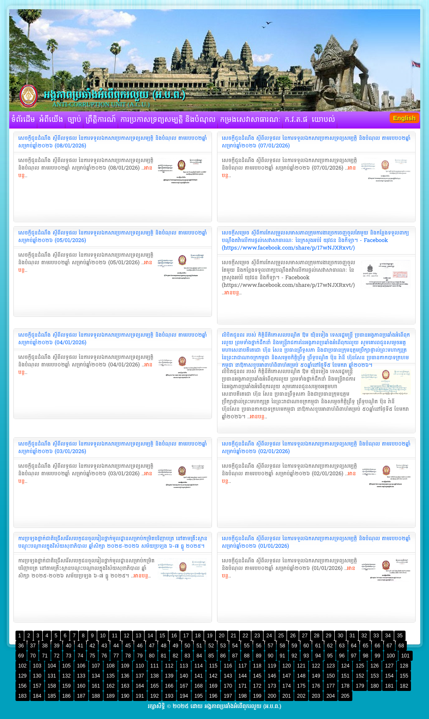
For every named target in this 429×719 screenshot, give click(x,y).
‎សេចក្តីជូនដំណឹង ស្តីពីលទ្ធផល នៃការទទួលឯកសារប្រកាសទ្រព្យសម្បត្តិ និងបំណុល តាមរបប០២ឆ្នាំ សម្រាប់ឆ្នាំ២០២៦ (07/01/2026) (316, 142)
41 (80, 646)
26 (292, 636)
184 (37, 696)
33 (376, 636)
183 (22, 696)
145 (257, 676)
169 (213, 686)
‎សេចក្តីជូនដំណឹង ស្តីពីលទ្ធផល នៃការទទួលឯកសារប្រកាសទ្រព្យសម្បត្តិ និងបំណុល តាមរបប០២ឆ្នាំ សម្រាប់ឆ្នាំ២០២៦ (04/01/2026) (112, 339)
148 (301, 676)
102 (22, 666)
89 (258, 656)
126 (374, 666)
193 (169, 696)
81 (163, 656)
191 (140, 696)
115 (213, 666)
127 (389, 666)
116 (228, 666)
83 (187, 656)
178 (345, 686)
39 (56, 646)
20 (221, 636)
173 (272, 686)
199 (257, 696)
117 (242, 666)
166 (169, 686)
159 (66, 686)
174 (286, 686)
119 (272, 666)
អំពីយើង (51, 120)
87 (235, 656)
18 (198, 636)
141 (198, 676)
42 (92, 646)
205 (345, 696)
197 (228, 696)
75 (92, 656)
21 (233, 636)
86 (223, 656)
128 (404, 666)
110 (140, 666)
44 (116, 646)
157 (37, 686)
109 (125, 666)
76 (104, 656)
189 (110, 696)
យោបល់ (323, 120)
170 (228, 686)
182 (404, 686)
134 (96, 676)
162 (110, 686)
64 (354, 646)
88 (246, 656)
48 (163, 646)
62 (330, 646)
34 (387, 636)
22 (245, 636)
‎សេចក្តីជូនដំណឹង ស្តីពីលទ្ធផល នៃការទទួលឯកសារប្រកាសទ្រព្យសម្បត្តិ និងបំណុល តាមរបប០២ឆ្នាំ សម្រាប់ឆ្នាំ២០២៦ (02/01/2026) (316, 447)
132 (66, 676)
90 (270, 656)
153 (374, 676)
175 (301, 686)
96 (341, 656)
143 (228, 676)
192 (154, 696)
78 (128, 656)
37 (33, 646)
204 (330, 696)
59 (294, 646)
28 (316, 636)
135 (110, 676)
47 (151, 646)
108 (110, 666)
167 (184, 686)
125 (360, 666)
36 (21, 646)
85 (211, 656)
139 (169, 676)
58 (282, 646)
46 (139, 646)
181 (389, 686)
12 (126, 636)
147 (286, 676)
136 (125, 676)
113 (184, 666)
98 (365, 656)
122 (316, 666)
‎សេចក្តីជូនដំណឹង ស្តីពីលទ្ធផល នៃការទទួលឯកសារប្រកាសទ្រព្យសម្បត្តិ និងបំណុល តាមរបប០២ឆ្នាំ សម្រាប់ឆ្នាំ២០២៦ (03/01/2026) (112, 447)
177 (330, 686)
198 (242, 696)
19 (209, 636)
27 (305, 636)
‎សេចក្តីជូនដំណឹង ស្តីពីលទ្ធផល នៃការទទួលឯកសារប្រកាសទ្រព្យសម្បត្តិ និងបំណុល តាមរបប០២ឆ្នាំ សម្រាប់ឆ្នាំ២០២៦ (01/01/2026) (316, 542)
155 (404, 676)
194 (184, 696)
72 (56, 656)
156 (22, 686)
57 (270, 646)
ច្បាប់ (74, 120)
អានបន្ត (232, 293)
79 (139, 656)
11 (114, 636)
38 (44, 646)
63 (341, 646)
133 (81, 676)
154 (389, 676)
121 (301, 666)
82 (175, 656)
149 (316, 676)
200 (272, 696)
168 (198, 686)
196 (213, 696)
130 (37, 676)
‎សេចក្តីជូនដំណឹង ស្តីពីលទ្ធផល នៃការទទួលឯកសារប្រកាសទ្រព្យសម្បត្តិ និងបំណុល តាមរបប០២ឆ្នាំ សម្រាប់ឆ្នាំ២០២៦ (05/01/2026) (112, 236)
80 (151, 656)
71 (44, 656)
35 (400, 636)
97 (354, 656)
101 (405, 656)
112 (169, 666)
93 (306, 656)
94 (317, 656)
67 (389, 646)
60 (306, 646)
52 (211, 646)
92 (294, 656)
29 (328, 636)
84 (199, 656)
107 (96, 666)
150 (330, 676)
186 (66, 696)
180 (374, 686)
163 (125, 686)
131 (52, 676)
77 (116, 656)
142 (213, 676)
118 (257, 666)
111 (154, 666)
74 (80, 656)
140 (184, 676)
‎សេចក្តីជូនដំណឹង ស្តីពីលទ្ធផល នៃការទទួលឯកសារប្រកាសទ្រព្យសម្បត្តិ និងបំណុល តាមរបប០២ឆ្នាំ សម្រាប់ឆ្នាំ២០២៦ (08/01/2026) (112, 142)
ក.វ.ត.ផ (296, 120)
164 (140, 686)
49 (175, 646)
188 (96, 696)
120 (286, 666)
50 (187, 646)
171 (242, 686)
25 (281, 636)
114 (198, 666)
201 (286, 696)
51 (199, 646)
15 (162, 636)
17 (186, 636)
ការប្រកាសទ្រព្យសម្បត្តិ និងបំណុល (168, 120)
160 (81, 686)
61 (317, 646)
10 (103, 636)
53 (223, 646)
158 (52, 686)
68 (401, 646)
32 (364, 636)
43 (104, 646)
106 (81, 666)
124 (345, 666)
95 (330, 656)
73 (68, 656)
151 (345, 676)
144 (242, 676)
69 (21, 656)
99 (377, 656)
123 (330, 666)
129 (22, 676)
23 (257, 636)
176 (316, 686)
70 (33, 656)
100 (391, 656)
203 (316, 696)
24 (269, 636)
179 (360, 686)
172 (257, 686)
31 (352, 636)
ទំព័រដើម (23, 120)
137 (140, 676)
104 (52, 666)
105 (66, 666)
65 (365, 646)
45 (128, 646)
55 (246, 646)
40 (68, 646)
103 (37, 666)
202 (301, 696)
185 (52, 696)
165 (154, 686)
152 (360, 676)
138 (154, 676)
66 (377, 646)
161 (96, 686)
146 (272, 676)
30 (340, 636)
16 (174, 636)
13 (138, 636)
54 (235, 646)
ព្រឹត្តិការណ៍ (100, 120)
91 (282, 656)
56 (258, 646)
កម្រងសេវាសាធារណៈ (250, 120)
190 (125, 696)
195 (198, 696)
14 (150, 636)
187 (81, 696)
